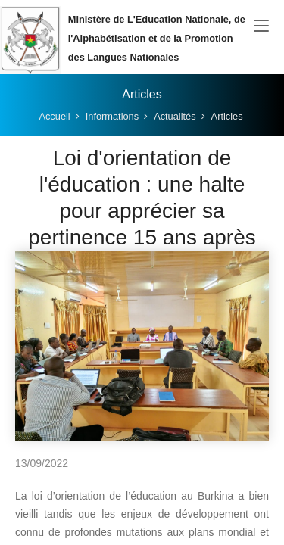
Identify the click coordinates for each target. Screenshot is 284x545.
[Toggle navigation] (261, 26)
